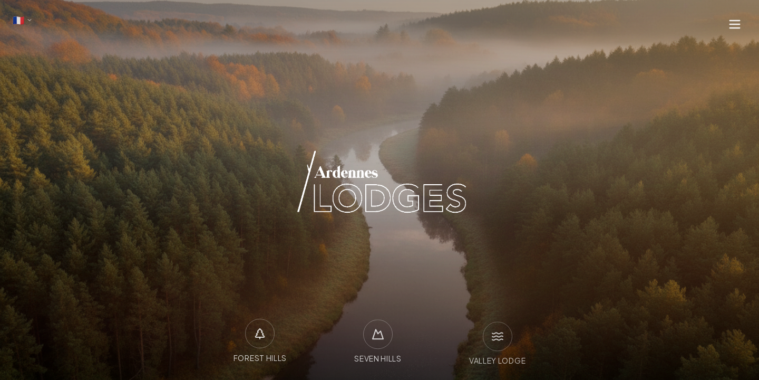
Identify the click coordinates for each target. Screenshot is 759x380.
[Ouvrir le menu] (734, 24)
